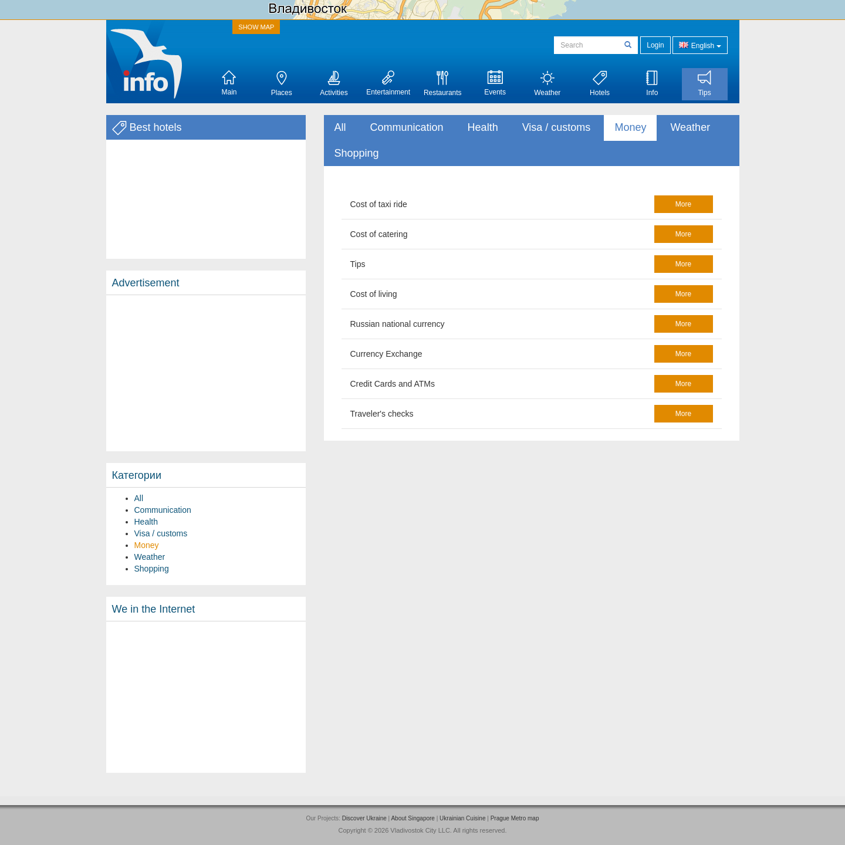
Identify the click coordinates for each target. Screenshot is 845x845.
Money (146, 545)
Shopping (151, 568)
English (700, 45)
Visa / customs (161, 533)
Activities (333, 83)
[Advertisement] (206, 373)
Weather (547, 83)
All (139, 498)
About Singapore (413, 818)
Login (655, 45)
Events (495, 83)
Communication (162, 510)
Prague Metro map (515, 818)
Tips (704, 83)
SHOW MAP (256, 27)
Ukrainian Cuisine (462, 818)
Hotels (600, 83)
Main (228, 83)
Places (281, 83)
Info (652, 83)
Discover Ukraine (364, 818)
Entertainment (388, 83)
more (683, 204)
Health (146, 521)
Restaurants (443, 83)
